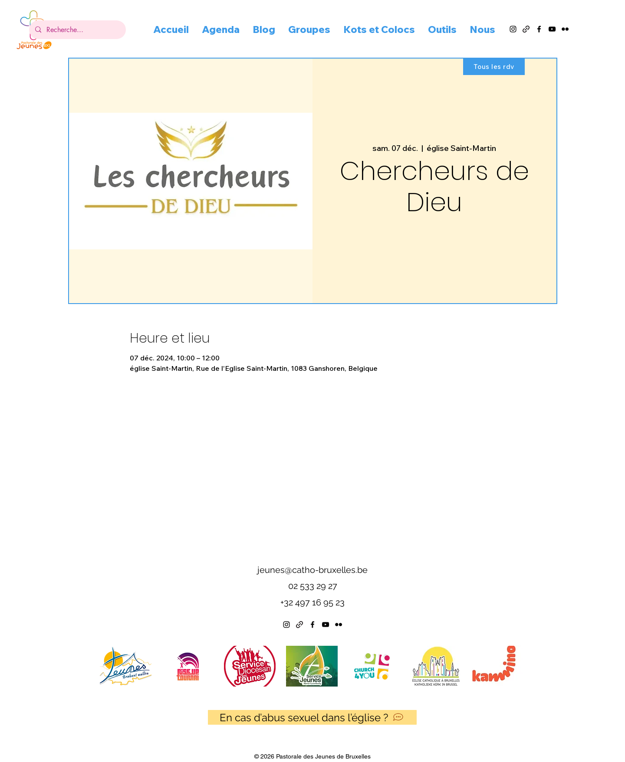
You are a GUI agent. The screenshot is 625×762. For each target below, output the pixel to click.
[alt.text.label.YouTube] (552, 29)
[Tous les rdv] (494, 66)
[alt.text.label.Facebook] (539, 29)
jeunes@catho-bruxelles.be (312, 570)
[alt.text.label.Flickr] (565, 29)
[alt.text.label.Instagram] (513, 29)
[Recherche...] (77, 29)
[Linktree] (299, 624)
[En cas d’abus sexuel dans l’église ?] (312, 717)
